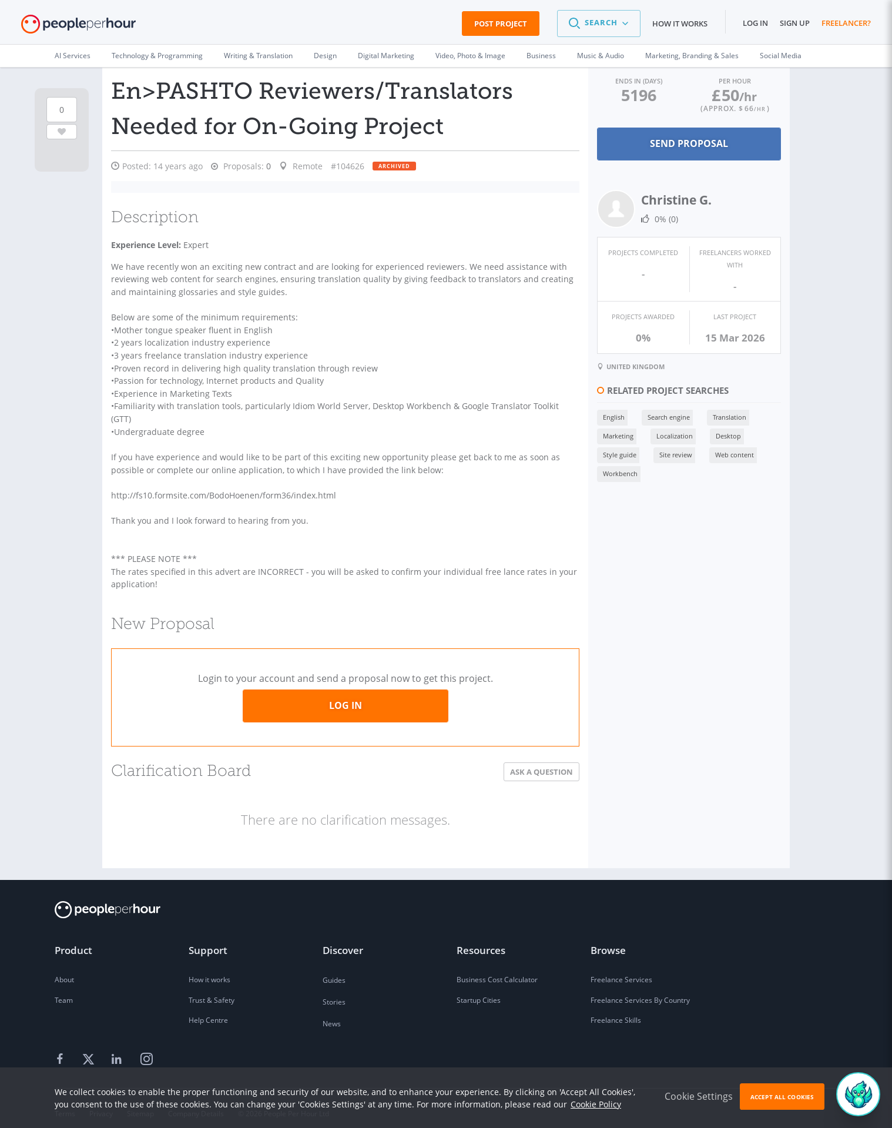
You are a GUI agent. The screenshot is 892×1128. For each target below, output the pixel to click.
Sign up (795, 23)
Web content (729, 453)
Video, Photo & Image (470, 56)
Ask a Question (536, 762)
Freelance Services (621, 970)
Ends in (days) (635, 80)
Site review (671, 453)
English (609, 415)
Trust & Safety (211, 990)
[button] (599, 23)
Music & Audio (600, 56)
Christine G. (671, 200)
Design (325, 56)
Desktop (723, 434)
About (64, 970)
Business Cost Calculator (497, 970)
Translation (725, 415)
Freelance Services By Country (640, 990)
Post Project (500, 23)
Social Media (781, 56)
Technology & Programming (157, 56)
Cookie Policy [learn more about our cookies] (596, 1104)
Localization (670, 434)
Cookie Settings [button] (699, 1096)
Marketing (613, 434)
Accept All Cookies (782, 1097)
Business (541, 56)
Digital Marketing (386, 56)
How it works (679, 23)
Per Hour (733, 80)
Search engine (664, 415)
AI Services (72, 56)
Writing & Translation (258, 56)
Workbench (615, 472)
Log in (755, 23)
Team (64, 990)
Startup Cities (479, 990)
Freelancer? (846, 23)
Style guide (615, 453)
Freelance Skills (616, 1011)
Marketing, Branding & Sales (692, 56)
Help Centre (208, 1011)
